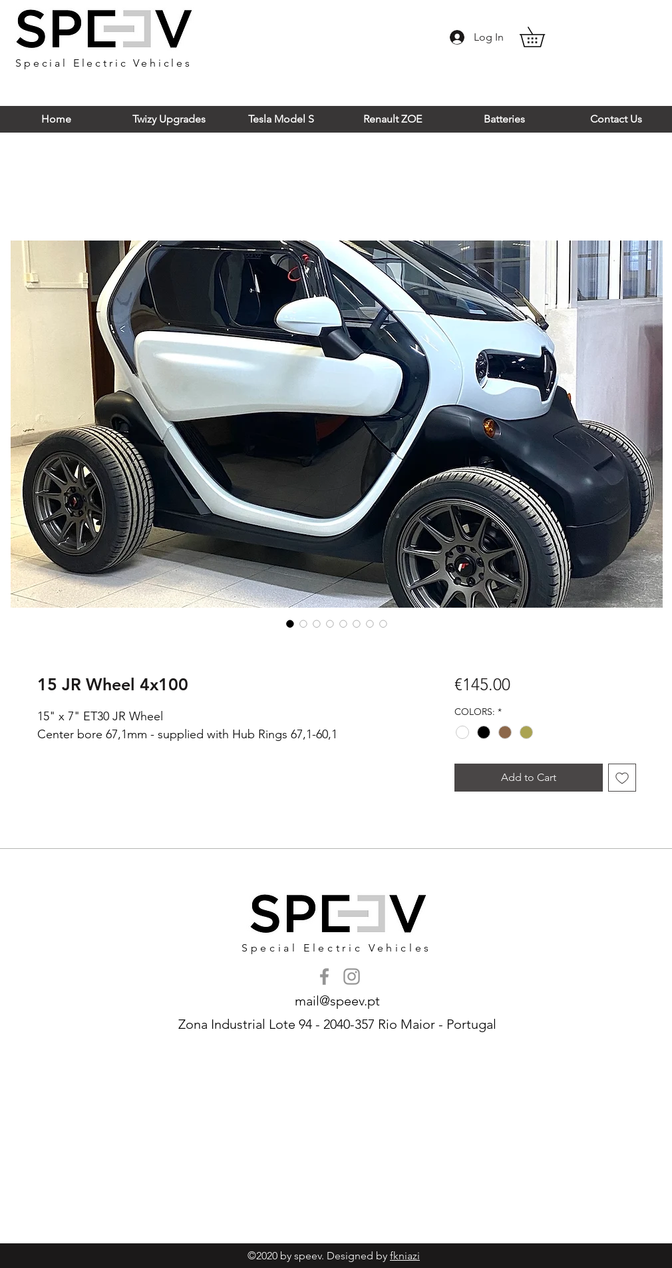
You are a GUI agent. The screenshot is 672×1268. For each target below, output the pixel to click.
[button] (542, 37)
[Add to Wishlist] (622, 778)
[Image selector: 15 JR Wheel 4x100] (290, 623)
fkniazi (405, 1255)
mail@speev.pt (337, 1001)
